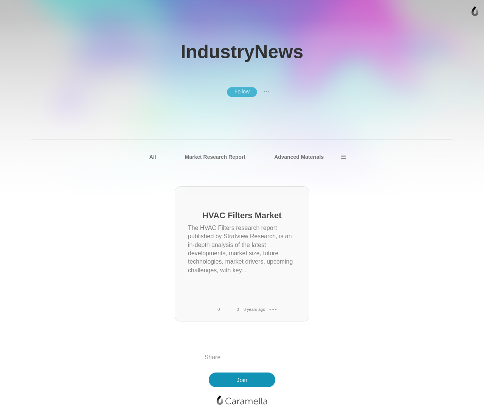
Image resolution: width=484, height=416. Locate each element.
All (152, 157)
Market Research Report (215, 157)
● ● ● (266, 91)
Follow (242, 91)
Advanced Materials (299, 157)
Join (242, 380)
